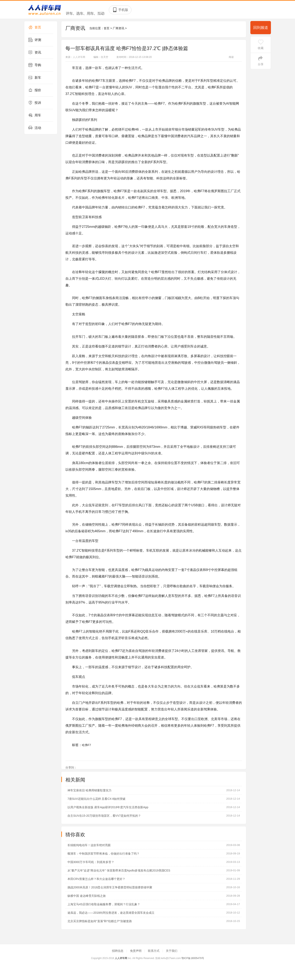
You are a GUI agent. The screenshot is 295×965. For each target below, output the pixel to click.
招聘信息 (118, 950)
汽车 (190, 136)
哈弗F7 (86, 745)
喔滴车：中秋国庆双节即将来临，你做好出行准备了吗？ (103, 853)
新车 (34, 77)
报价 (34, 90)
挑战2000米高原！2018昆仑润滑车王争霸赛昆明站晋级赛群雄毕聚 (109, 887)
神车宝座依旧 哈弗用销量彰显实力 (89, 790)
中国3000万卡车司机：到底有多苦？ (90, 862)
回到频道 (260, 28)
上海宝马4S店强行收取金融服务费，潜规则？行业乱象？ (103, 904)
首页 (34, 27)
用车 (34, 115)
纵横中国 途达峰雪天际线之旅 (86, 895)
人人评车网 (79, 57)
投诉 (34, 103)
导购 (34, 65)
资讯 (34, 52)
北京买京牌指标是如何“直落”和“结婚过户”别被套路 (99, 921)
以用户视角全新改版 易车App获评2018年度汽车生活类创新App (107, 807)
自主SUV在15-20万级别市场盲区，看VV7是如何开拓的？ (104, 815)
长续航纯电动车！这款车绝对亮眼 (89, 845)
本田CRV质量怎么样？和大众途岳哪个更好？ (96, 879)
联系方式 (154, 950)
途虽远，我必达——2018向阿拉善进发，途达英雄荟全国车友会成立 (110, 912)
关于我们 (172, 950)
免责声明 (136, 950)
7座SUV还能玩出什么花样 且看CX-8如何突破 (96, 798)
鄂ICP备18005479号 (192, 958)
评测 (34, 40)
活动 (34, 128)
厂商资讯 (118, 28)
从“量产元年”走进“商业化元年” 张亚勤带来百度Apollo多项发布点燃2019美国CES (118, 870)
